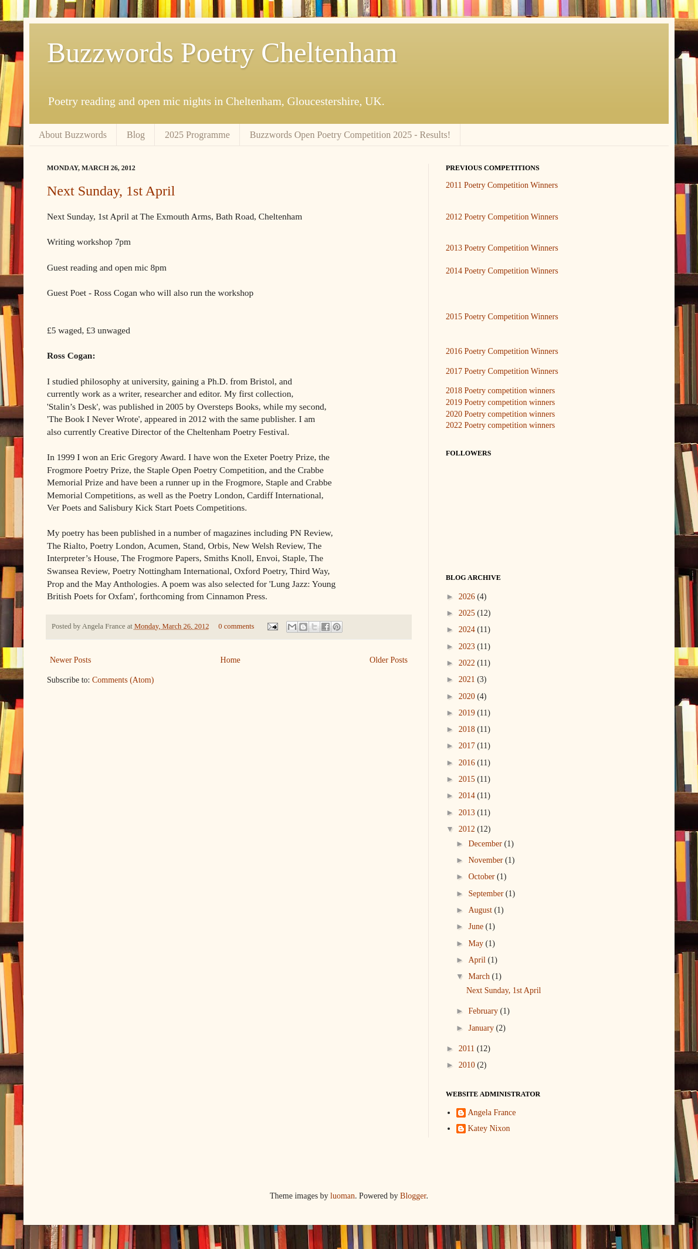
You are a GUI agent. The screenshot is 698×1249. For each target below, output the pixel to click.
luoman (342, 1195)
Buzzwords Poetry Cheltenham (222, 52)
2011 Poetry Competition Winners (502, 185)
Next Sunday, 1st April (111, 190)
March (480, 976)
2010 (468, 1065)
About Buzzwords (73, 135)
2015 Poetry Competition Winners (502, 316)
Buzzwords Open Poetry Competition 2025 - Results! (350, 135)
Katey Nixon (489, 1128)
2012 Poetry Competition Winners (502, 216)
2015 (468, 779)
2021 (468, 679)
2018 (468, 729)
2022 (468, 663)
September (486, 893)
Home (230, 660)
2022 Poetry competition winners (500, 425)
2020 (468, 696)
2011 (468, 1048)
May (476, 943)
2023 (468, 646)
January (482, 1028)
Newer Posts (70, 660)
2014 (468, 795)
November (486, 860)
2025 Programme (197, 135)
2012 (468, 829)
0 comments (236, 626)
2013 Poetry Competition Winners (502, 248)
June (476, 926)
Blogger (413, 1195)
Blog (136, 135)
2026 (468, 596)
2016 (468, 762)
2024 (468, 629)
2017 (468, 745)
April (477, 960)
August (481, 910)
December (486, 843)
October (482, 876)
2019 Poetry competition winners (500, 402)
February (484, 1011)
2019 (468, 712)
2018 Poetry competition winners (500, 390)
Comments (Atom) (123, 680)
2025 (468, 613)
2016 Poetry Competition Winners (502, 351)
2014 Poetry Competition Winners (502, 270)
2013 (468, 812)
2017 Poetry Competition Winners (502, 371)
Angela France (492, 1112)
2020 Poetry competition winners (500, 414)
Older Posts (389, 660)
